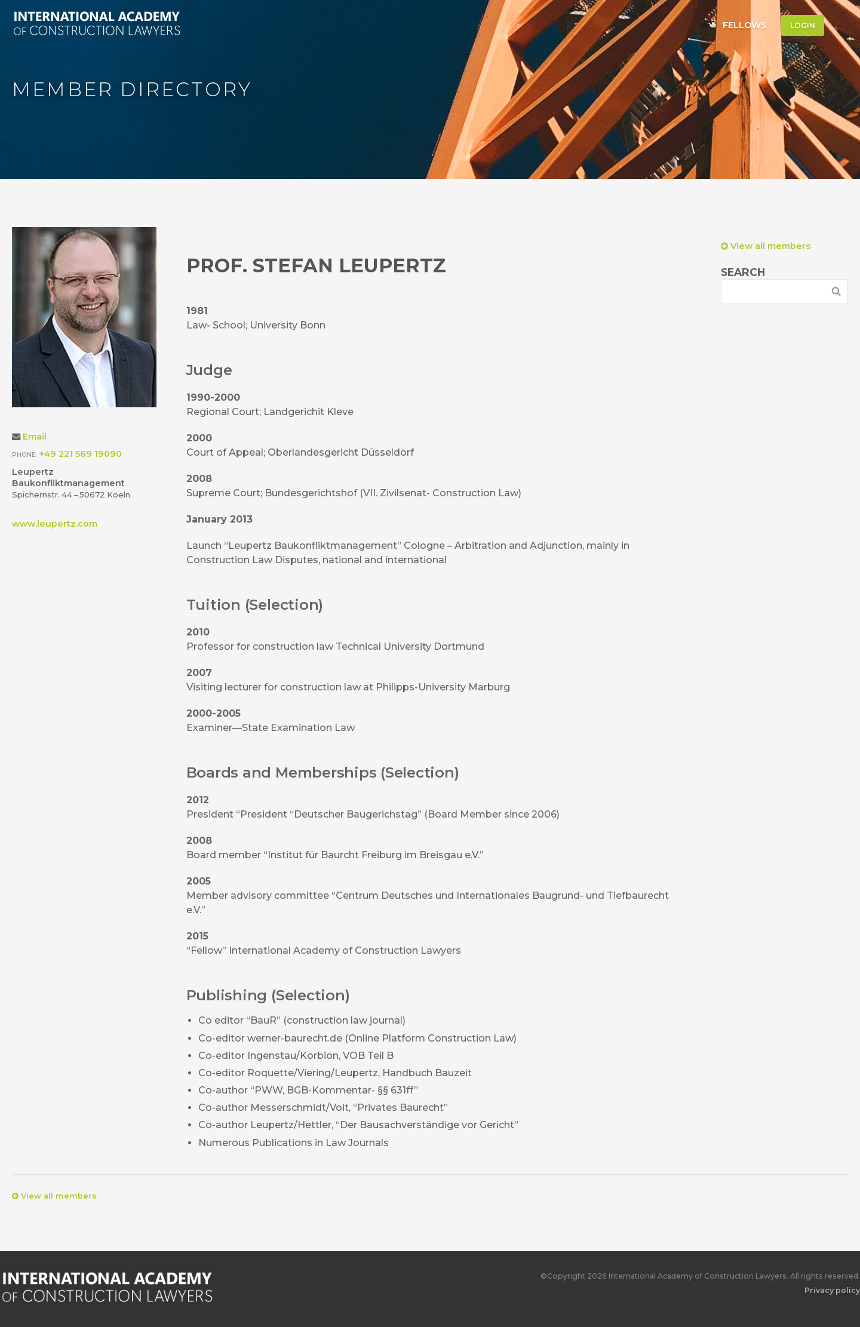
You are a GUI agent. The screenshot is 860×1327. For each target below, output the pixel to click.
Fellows (744, 25)
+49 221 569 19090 (80, 454)
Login (802, 25)
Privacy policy (832, 1290)
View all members (765, 246)
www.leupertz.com (54, 523)
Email (35, 436)
